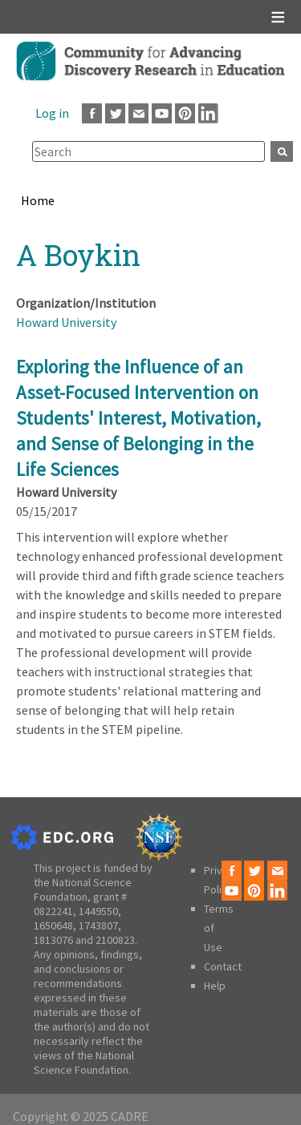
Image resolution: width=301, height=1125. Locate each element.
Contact (223, 966)
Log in (52, 113)
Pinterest (185, 113)
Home (38, 200)
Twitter (115, 113)
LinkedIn (208, 113)
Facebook (92, 113)
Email (138, 113)
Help (215, 985)
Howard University (66, 322)
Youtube (162, 113)
